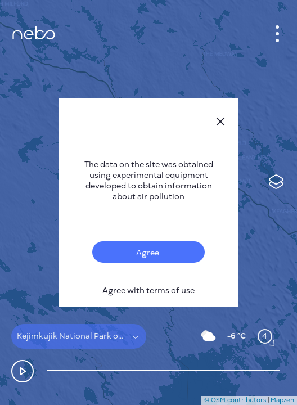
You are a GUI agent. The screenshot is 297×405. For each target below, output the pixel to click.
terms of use (170, 290)
